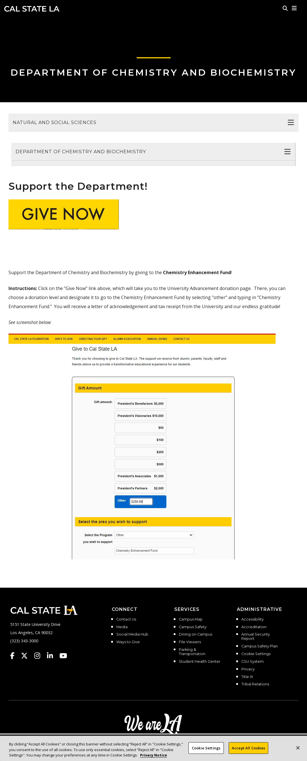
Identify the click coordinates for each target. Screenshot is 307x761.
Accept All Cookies (248, 748)
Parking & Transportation (192, 652)
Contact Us (126, 619)
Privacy (248, 669)
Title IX (247, 677)
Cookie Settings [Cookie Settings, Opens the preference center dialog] (206, 748)
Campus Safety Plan (259, 646)
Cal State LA (31, 9)
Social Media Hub (132, 634)
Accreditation (254, 627)
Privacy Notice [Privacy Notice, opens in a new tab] (153, 755)
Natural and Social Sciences (54, 122)
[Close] (298, 748)
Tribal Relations (255, 684)
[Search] (285, 8)
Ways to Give (128, 642)
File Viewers (190, 642)
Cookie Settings (255, 654)
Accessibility (252, 619)
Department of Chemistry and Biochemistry (153, 72)
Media (122, 627)
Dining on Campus (195, 634)
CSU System (252, 662)
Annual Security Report (255, 636)
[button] (294, 8)
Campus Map (191, 619)
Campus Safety (193, 627)
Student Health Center (199, 662)
